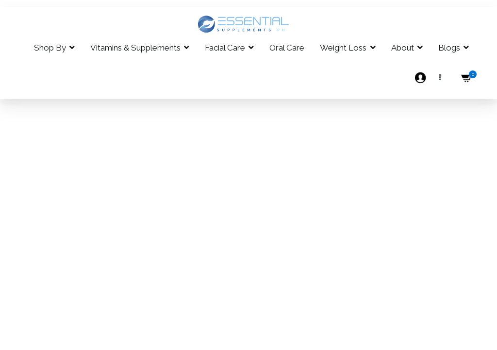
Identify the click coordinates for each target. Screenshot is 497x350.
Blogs (449, 47)
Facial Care (225, 47)
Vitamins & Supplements (135, 47)
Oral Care (286, 47)
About (402, 47)
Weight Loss (343, 47)
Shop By (50, 47)
